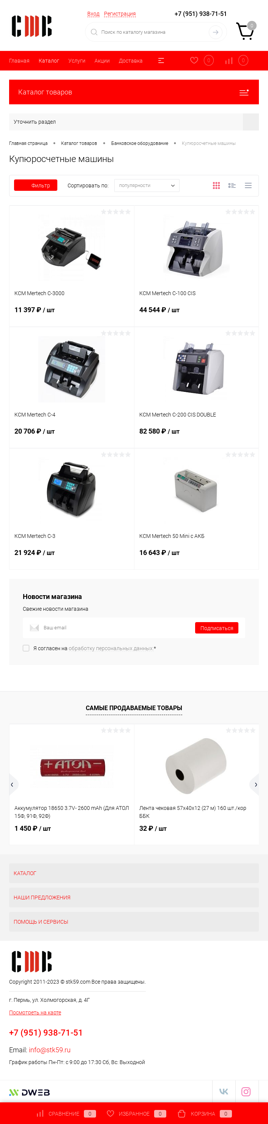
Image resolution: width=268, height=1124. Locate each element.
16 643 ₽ (196, 557)
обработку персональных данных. (111, 648)
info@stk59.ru (50, 1050)
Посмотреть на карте (35, 1012)
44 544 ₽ (196, 314)
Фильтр (35, 185)
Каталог (49, 61)
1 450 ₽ (32, 828)
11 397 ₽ (71, 314)
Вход (93, 14)
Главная (19, 61)
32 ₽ (153, 828)
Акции (102, 61)
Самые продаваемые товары (134, 708)
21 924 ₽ (71, 557)
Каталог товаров (134, 92)
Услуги (76, 61)
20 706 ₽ (71, 436)
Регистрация (120, 14)
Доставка (131, 61)
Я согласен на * (94, 648)
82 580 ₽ (196, 436)
